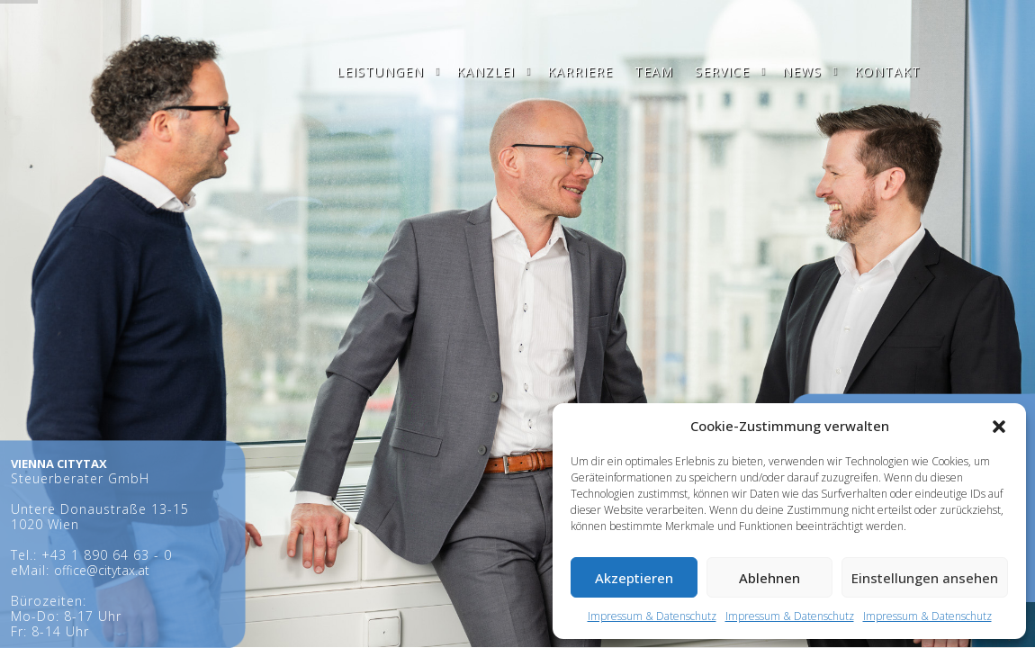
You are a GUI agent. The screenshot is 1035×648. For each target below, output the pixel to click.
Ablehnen (769, 578)
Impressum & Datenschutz (652, 616)
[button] (999, 427)
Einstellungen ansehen (924, 578)
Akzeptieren (634, 578)
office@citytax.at (101, 570)
